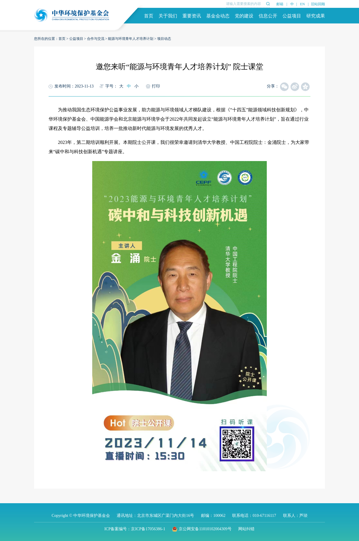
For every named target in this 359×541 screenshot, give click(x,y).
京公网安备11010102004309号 (201, 529)
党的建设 (244, 15)
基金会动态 (218, 15)
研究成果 (315, 15)
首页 (148, 15)
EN (302, 4)
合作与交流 (95, 39)
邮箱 (279, 4)
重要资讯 (191, 15)
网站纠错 (246, 529)
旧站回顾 (318, 4)
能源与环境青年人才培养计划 (130, 39)
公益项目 (291, 15)
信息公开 (268, 15)
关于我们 (168, 15)
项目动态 (164, 39)
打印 (156, 86)
